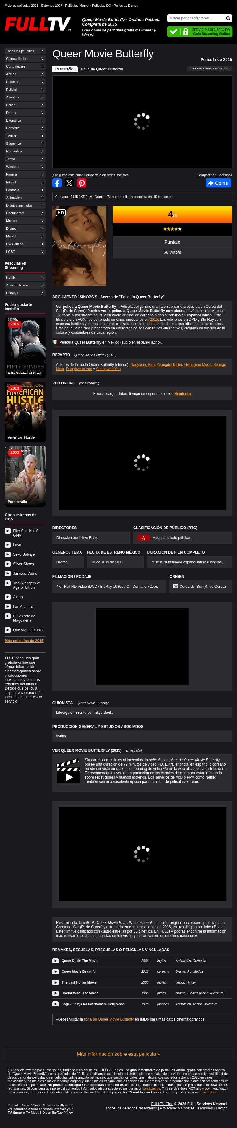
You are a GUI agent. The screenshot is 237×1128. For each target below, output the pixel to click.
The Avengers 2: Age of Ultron (26, 585)
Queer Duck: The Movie (80, 961)
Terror (10, 159)
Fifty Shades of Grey (25, 533)
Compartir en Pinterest (81, 182)
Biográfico (13, 120)
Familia (11, 174)
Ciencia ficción (16, 59)
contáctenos (151, 1088)
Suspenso (13, 143)
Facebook (218, 182)
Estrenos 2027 (52, 5)
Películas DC (101, 5)
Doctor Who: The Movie (80, 993)
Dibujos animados (19, 205)
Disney (11, 228)
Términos (205, 1108)
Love (17, 545)
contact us (208, 1092)
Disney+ (12, 293)
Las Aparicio (23, 606)
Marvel (11, 236)
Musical (11, 221)
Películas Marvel (77, 5)
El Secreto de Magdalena (24, 618)
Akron (18, 597)
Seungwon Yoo (108, 369)
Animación (14, 197)
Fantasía (12, 190)
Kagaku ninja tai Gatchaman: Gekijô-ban (93, 1004)
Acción (11, 74)
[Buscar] (199, 18)
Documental (15, 213)
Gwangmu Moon (197, 364)
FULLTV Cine (162, 1104)
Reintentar (182, 393)
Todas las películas (20, 51)
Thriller (11, 136)
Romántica (14, 151)
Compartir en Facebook (57, 182)
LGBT (10, 251)
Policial (11, 89)
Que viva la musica (28, 630)
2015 (154, 319)
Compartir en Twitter (69, 182)
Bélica (10, 105)
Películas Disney (126, 5)
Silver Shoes (23, 564)
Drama (11, 113)
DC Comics (14, 244)
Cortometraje (15, 66)
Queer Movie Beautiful (79, 971)
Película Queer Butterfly (102, 69)
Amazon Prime (17, 285)
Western (12, 167)
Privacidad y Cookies (177, 1108)
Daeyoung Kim (143, 364)
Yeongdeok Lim (169, 364)
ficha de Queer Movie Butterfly (109, 1019)
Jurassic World (25, 573)
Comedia (12, 128)
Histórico (12, 82)
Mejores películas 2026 (22, 5)
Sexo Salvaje (24, 554)
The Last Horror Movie (79, 982)
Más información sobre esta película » (118, 1054)
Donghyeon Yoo (79, 369)
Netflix (10, 277)
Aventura (12, 97)
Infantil (11, 182)
